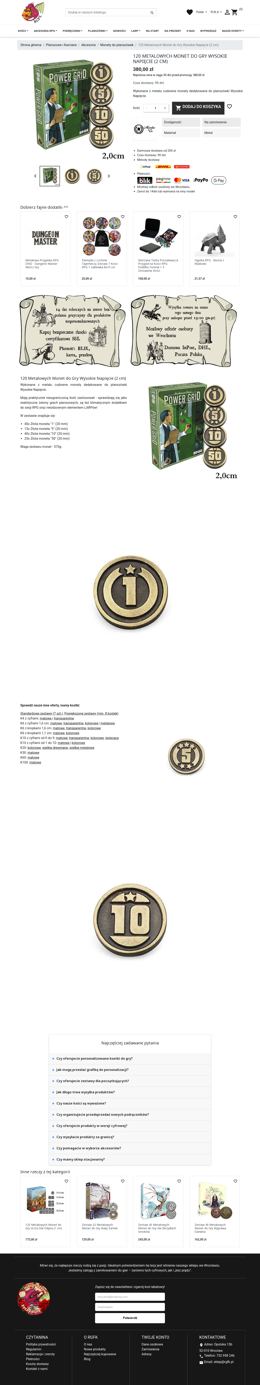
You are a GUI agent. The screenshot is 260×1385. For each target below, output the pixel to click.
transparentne (64, 718)
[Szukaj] (111, 12)
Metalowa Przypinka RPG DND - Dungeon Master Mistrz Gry (42, 263)
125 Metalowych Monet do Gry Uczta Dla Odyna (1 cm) (43, 1226)
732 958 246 (226, 1355)
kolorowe (92, 723)
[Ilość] (155, 108)
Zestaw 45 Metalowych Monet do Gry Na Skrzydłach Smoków (157, 1228)
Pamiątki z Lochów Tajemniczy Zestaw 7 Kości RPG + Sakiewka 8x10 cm (100, 263)
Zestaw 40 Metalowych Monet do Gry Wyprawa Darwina (210, 1228)
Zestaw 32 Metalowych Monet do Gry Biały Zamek (100, 1226)
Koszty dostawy (37, 1364)
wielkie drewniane (55, 748)
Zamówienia (150, 1349)
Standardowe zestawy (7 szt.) (41, 713)
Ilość (136, 108)
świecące (112, 738)
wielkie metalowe (81, 748)
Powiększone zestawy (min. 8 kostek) (91, 713)
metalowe (108, 723)
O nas (88, 1344)
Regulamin (33, 1349)
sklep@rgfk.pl (223, 1362)
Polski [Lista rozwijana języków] (200, 12)
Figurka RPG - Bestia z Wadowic (209, 262)
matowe (46, 718)
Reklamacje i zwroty (40, 1354)
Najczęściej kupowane (100, 1354)
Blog (87, 1359)
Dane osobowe (152, 1344)
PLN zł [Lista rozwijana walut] (215, 12)
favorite (189, 12)
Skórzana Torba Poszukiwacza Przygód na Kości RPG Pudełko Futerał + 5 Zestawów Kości (158, 265)
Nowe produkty (95, 1349)
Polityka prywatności (41, 1344)
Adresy (147, 1354)
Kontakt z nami (37, 1369)
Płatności (33, 1359)
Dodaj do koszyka (198, 107)
